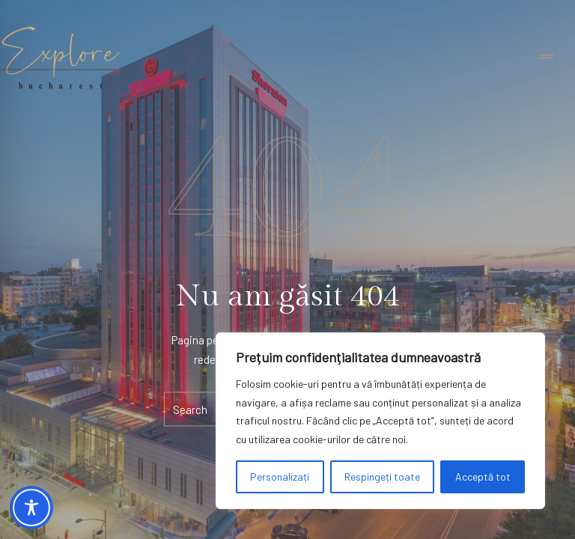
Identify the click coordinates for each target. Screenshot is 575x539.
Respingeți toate (382, 476)
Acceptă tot (483, 476)
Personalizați (279, 476)
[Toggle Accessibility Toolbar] (31, 507)
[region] (380, 420)
